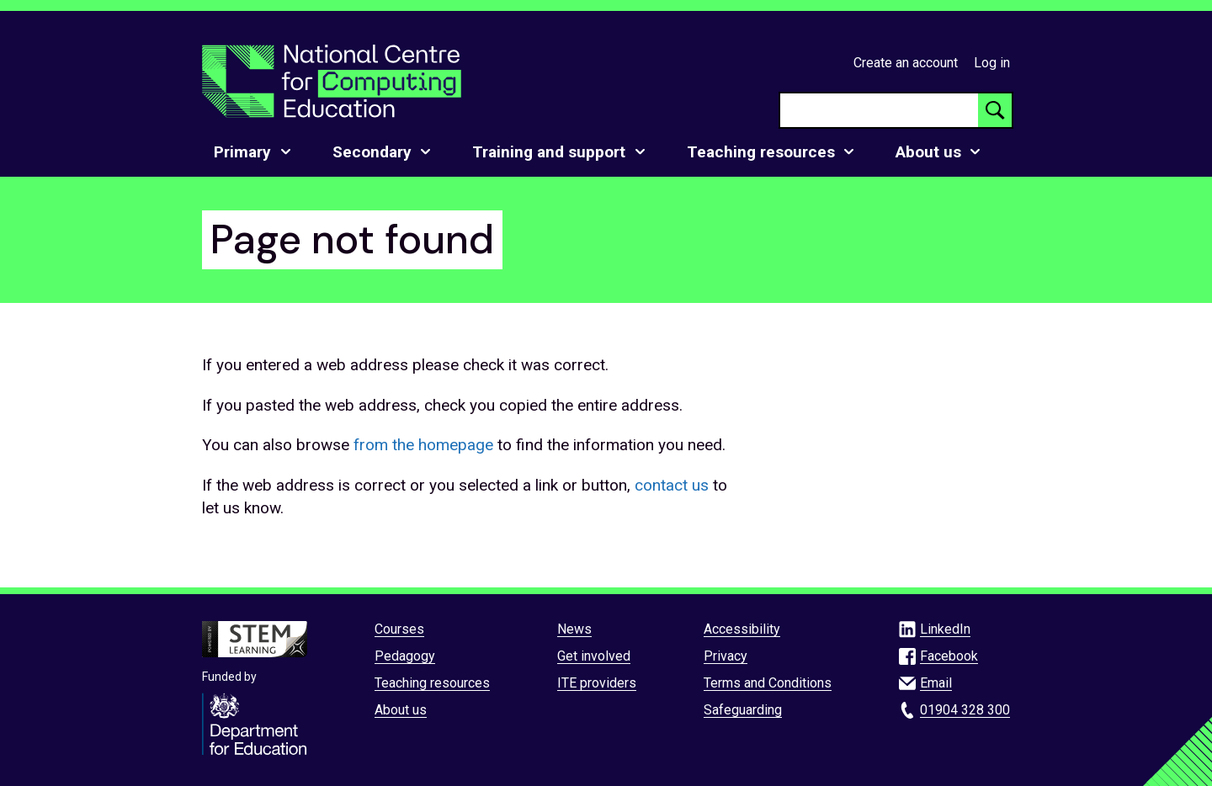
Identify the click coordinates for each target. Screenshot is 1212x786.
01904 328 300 (965, 710)
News (574, 629)
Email (936, 683)
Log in (992, 63)
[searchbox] (879, 110)
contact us (672, 485)
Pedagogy (405, 656)
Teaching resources (432, 683)
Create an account (905, 63)
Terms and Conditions (768, 683)
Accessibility (742, 629)
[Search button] (995, 110)
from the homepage (423, 444)
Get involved (593, 656)
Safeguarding (743, 710)
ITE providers (596, 683)
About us (401, 710)
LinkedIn (945, 629)
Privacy (725, 656)
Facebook (949, 656)
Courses (399, 629)
